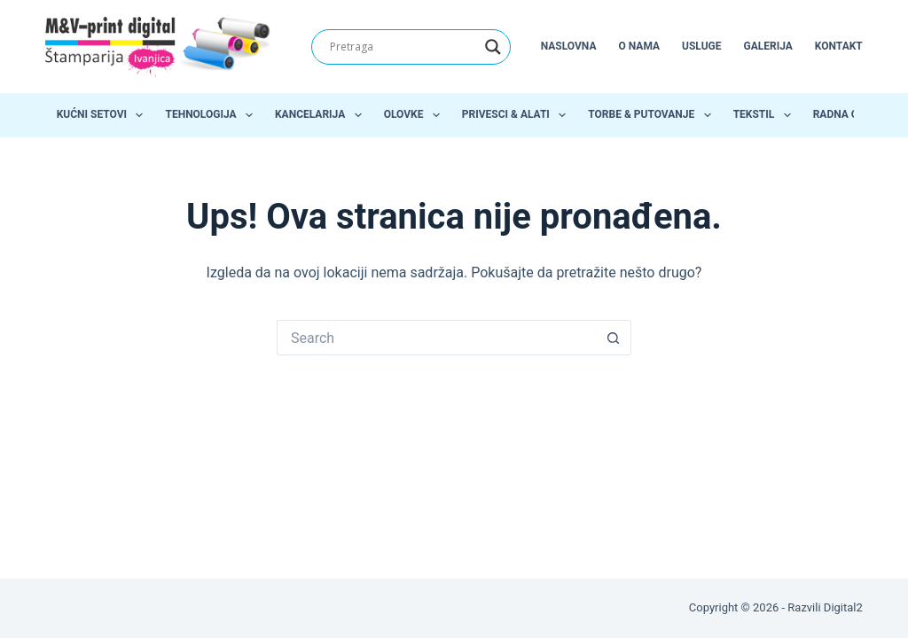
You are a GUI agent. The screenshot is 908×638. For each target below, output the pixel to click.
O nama (639, 46)
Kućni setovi (104, 115)
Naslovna (569, 46)
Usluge (701, 46)
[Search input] (403, 47)
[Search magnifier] (493, 47)
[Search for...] (436, 337)
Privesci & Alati (517, 115)
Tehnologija (212, 115)
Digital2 (843, 607)
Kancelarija (322, 115)
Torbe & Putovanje (652, 115)
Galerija (768, 46)
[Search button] (613, 337)
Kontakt (839, 46)
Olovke (415, 115)
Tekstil (765, 115)
